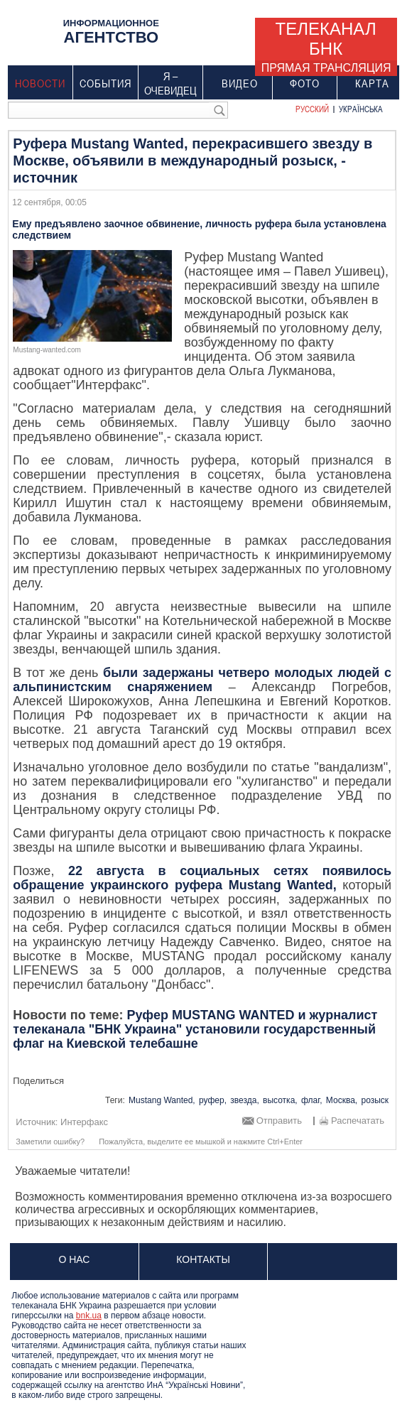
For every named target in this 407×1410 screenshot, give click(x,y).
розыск (375, 1100)
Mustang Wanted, (162, 1100)
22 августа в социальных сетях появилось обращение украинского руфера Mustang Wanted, (202, 878)
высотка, (280, 1100)
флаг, (311, 1100)
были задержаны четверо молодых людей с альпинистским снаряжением (202, 680)
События (105, 83)
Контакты (203, 1259)
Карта (372, 83)
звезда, (244, 1100)
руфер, (213, 1100)
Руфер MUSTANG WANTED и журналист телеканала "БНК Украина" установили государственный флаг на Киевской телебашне (195, 1029)
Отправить (279, 1121)
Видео (240, 83)
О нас (73, 1259)
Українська (361, 108)
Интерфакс (84, 1122)
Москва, (341, 1100)
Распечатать (357, 1121)
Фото (305, 83)
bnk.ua (89, 1315)
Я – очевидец (170, 83)
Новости (40, 83)
